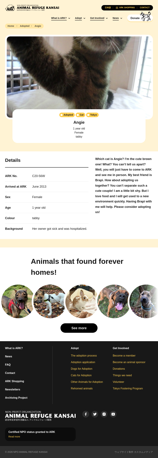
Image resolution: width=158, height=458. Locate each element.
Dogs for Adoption (81, 368)
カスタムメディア (143, 452)
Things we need (122, 375)
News (116, 18)
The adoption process (84, 355)
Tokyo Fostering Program (128, 388)
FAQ (8, 364)
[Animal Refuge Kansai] (32, 7)
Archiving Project (16, 397)
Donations (119, 368)
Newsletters (12, 389)
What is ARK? (59, 18)
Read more (14, 436)
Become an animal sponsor (129, 362)
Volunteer (118, 381)
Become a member (124, 355)
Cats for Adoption (81, 375)
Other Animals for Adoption (87, 381)
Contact (10, 373)
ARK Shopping (14, 381)
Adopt (78, 18)
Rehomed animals (82, 388)
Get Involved (97, 18)
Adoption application (83, 362)
